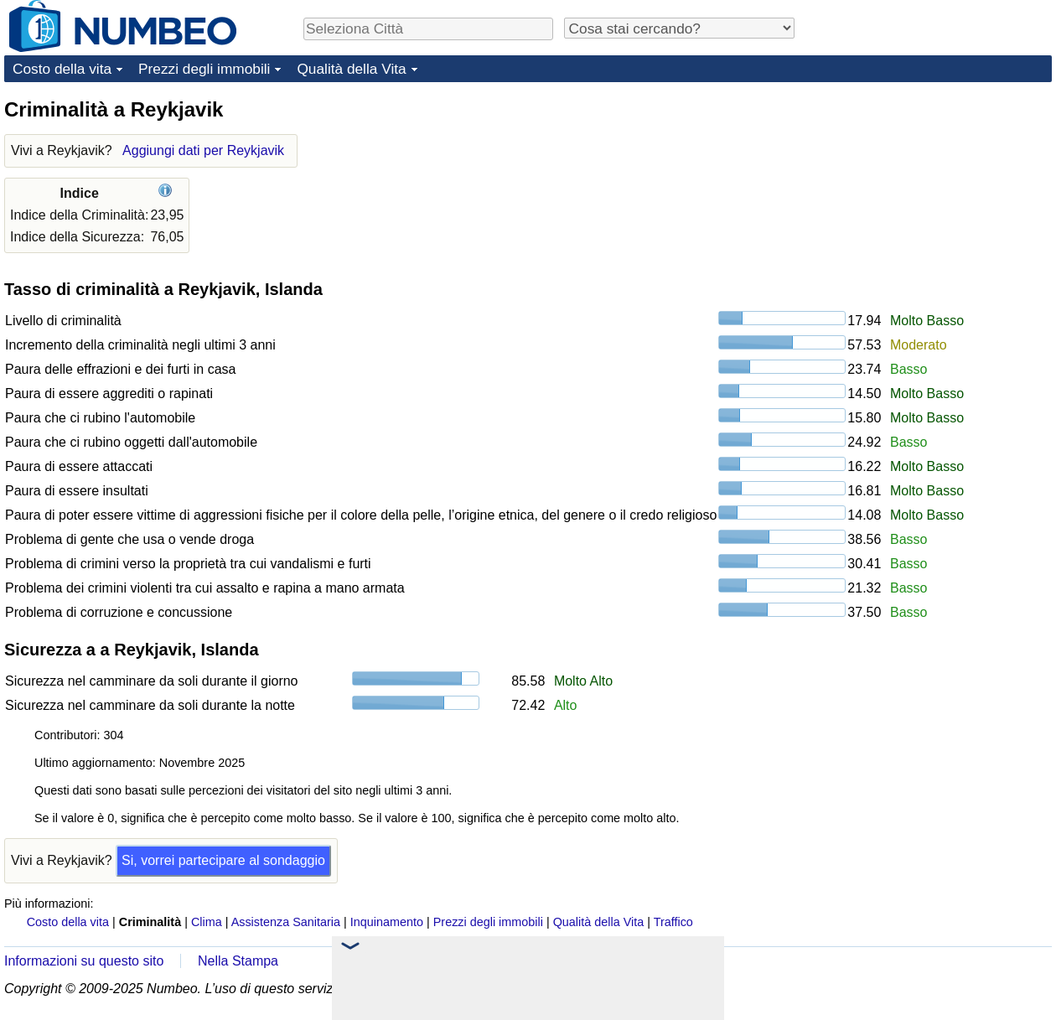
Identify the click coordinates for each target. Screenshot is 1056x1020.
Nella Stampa (238, 961)
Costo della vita (62, 68)
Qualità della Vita (351, 68)
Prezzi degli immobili (204, 68)
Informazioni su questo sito (83, 961)
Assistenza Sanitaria (285, 922)
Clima (206, 922)
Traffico (673, 922)
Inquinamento (386, 922)
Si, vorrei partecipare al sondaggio (223, 860)
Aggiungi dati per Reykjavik (203, 150)
